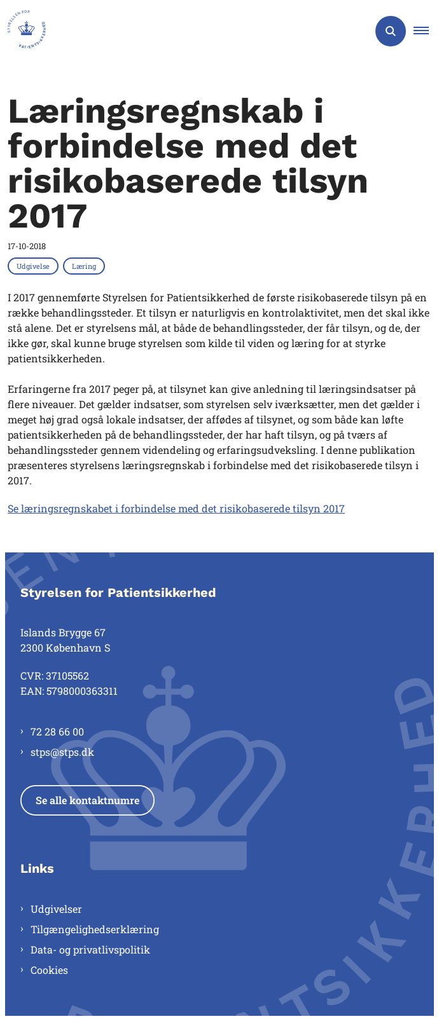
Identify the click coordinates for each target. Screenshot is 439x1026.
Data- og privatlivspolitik (90, 949)
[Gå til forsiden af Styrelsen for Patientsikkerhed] (23, 31)
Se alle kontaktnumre (87, 800)
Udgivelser (56, 908)
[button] (426, 31)
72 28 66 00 (57, 731)
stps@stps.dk (62, 751)
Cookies (49, 969)
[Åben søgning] (390, 31)
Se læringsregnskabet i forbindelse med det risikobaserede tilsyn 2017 (176, 508)
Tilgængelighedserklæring (95, 929)
